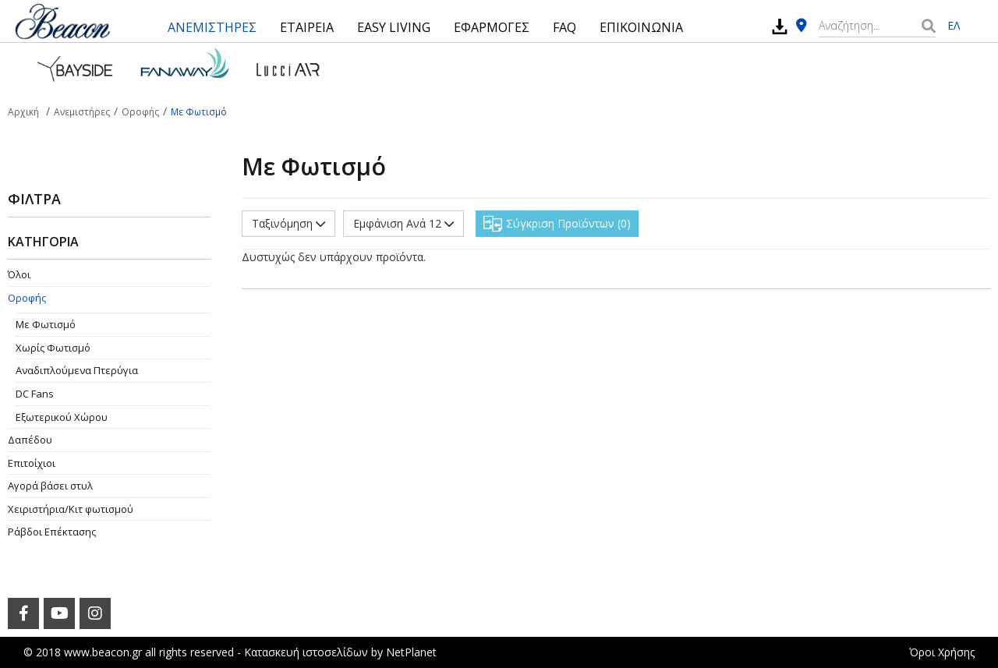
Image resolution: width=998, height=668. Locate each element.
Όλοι (19, 274)
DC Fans (35, 394)
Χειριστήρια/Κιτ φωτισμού (70, 509)
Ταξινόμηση (288, 223)
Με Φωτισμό (46, 324)
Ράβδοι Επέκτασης (52, 532)
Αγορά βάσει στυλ (50, 486)
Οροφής (27, 298)
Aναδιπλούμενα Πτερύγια (77, 370)
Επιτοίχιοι (31, 463)
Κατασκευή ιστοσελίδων (306, 652)
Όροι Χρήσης (942, 652)
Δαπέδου (30, 440)
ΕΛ (953, 25)
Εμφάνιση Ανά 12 (403, 223)
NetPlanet (411, 652)
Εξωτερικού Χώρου (62, 417)
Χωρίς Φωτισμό (53, 348)
